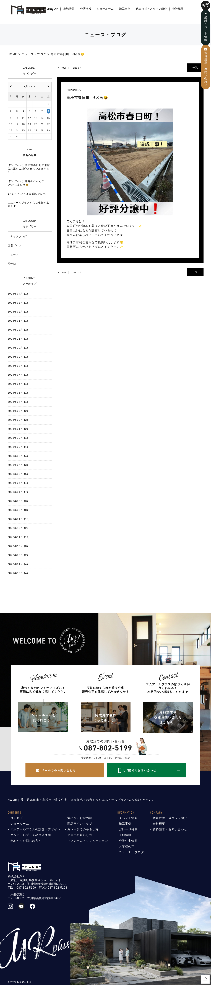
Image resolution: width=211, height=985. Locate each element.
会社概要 (178, 8)
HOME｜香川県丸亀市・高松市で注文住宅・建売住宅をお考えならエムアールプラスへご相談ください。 (81, 799)
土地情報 (69, 8)
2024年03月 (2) (18, 410)
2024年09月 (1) (18, 356)
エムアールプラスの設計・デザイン (35, 829)
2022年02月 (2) (18, 555)
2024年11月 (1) (18, 338)
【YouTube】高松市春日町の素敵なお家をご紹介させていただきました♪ (29, 169)
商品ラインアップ (79, 823)
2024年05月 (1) (18, 392)
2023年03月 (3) (18, 501)
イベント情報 (128, 817)
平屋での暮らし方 (79, 835)
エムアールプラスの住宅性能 (30, 835)
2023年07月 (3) (18, 464)
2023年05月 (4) (18, 482)
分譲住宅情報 (128, 840)
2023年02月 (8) (18, 510)
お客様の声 (127, 846)
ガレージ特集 (128, 829)
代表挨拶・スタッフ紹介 (151, 8)
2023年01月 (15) (19, 519)
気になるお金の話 (79, 817)
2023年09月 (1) (18, 446)
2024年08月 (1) (18, 365)
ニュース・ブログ (131, 852)
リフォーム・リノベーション (87, 840)
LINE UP (52, 8)
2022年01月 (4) (18, 564)
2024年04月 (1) (18, 401)
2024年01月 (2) (18, 428)
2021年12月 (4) (18, 573)
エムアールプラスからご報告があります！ (28, 204)
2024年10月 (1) (18, 347)
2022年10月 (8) (18, 546)
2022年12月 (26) (19, 528)
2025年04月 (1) (18, 293)
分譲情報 (85, 8)
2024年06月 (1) (18, 383)
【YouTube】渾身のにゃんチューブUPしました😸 (29, 183)
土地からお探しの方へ (26, 840)
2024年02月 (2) (18, 419)
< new (62, 67)
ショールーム (105, 8)
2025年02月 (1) (18, 311)
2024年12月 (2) (18, 329)
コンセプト (18, 817)
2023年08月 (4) (18, 456)
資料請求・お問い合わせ (170, 829)
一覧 (195, 67)
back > (77, 67)
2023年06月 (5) (18, 474)
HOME (36, 8)
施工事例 (124, 8)
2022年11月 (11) (19, 537)
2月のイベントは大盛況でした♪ (27, 193)
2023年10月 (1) (18, 437)
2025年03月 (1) (18, 302)
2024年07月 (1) (18, 374)
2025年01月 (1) (18, 320)
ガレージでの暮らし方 (83, 829)
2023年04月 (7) (18, 492)
